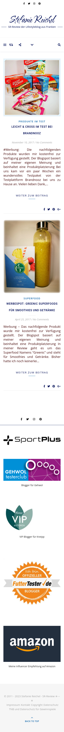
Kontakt (25, 704)
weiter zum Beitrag (32, 195)
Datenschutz (51, 704)
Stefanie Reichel (32, 20)
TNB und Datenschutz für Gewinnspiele (32, 709)
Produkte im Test (32, 121)
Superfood (32, 298)
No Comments (44, 142)
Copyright (37, 704)
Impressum (13, 704)
